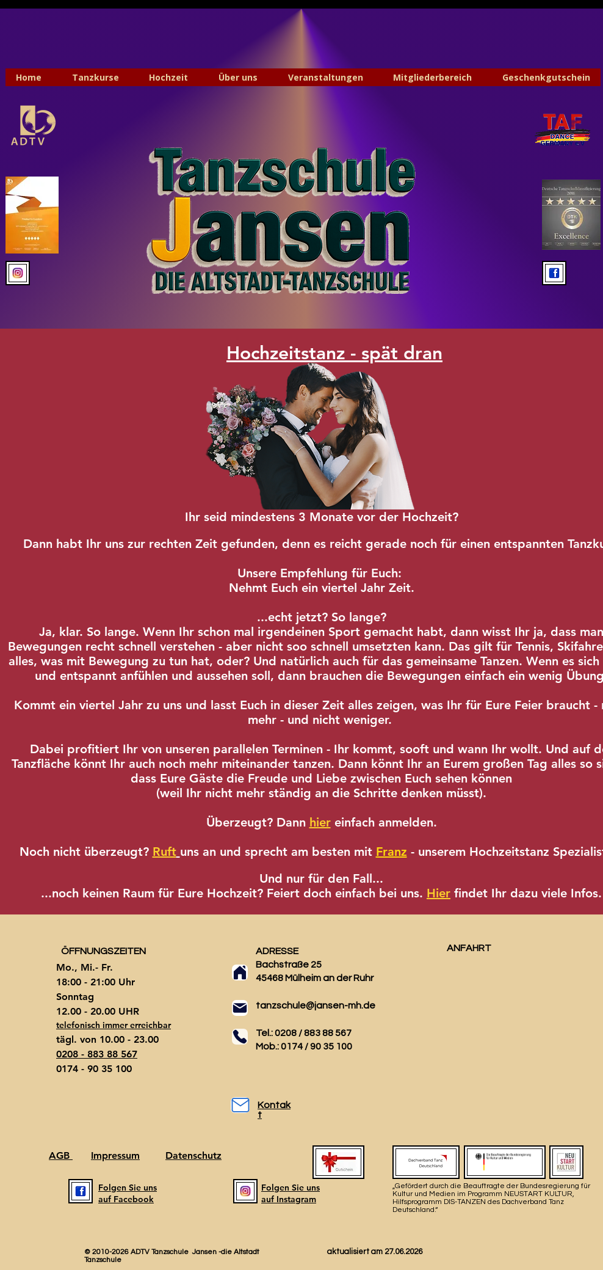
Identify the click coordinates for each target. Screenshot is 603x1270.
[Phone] (240, 1037)
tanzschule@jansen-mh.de (315, 1005)
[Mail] (240, 1008)
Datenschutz (193, 1155)
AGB (61, 1155)
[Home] (240, 972)
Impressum (115, 1155)
